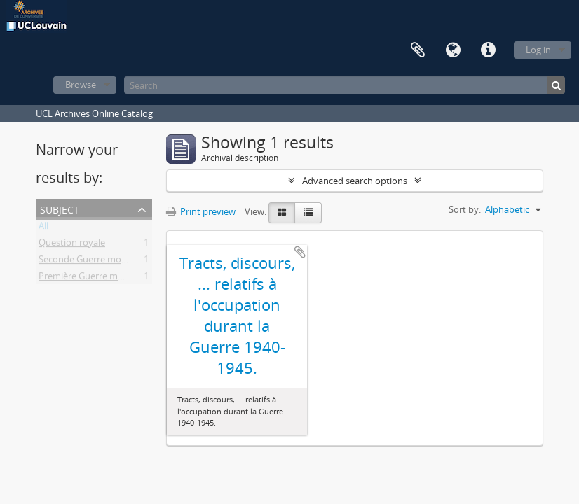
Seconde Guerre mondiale (93, 261)
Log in (538, 49)
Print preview (201, 211)
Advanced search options (354, 180)
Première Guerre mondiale (94, 278)
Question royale (72, 245)
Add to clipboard (300, 252)
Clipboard (417, 50)
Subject (59, 208)
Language (452, 50)
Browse (80, 84)
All (43, 228)
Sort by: (465, 209)
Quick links (487, 50)
